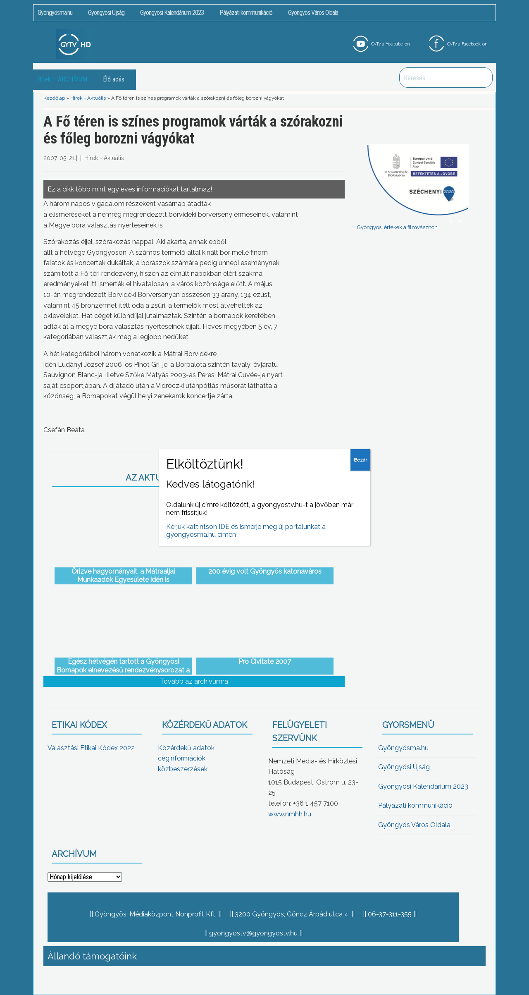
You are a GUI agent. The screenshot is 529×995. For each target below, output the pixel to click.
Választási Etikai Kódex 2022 (91, 748)
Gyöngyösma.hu (55, 13)
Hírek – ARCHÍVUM (62, 79)
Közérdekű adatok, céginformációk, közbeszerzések (187, 758)
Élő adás (113, 79)
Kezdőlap (54, 98)
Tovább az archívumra (194, 681)
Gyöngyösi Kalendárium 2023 (172, 13)
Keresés (482, 77)
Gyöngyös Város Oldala (313, 13)
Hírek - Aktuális (88, 98)
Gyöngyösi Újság (106, 13)
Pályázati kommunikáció (245, 13)
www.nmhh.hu (289, 814)
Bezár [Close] (360, 460)
